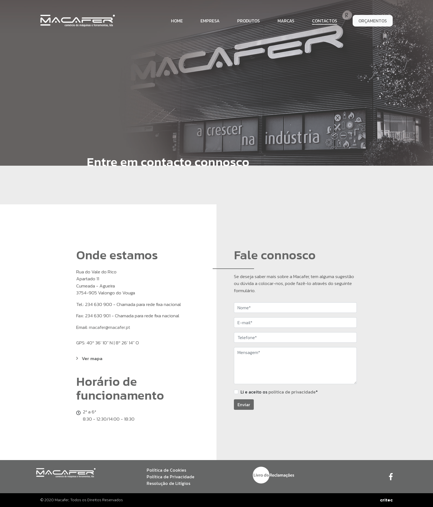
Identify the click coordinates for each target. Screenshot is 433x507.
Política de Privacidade (170, 476)
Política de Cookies (166, 470)
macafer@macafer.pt (109, 327)
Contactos (324, 20)
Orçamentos (372, 20)
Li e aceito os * (279, 392)
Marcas (286, 20)
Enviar (243, 404)
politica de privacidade (292, 392)
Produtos (248, 20)
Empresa (210, 20)
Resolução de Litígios (168, 483)
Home (177, 20)
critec (386, 500)
